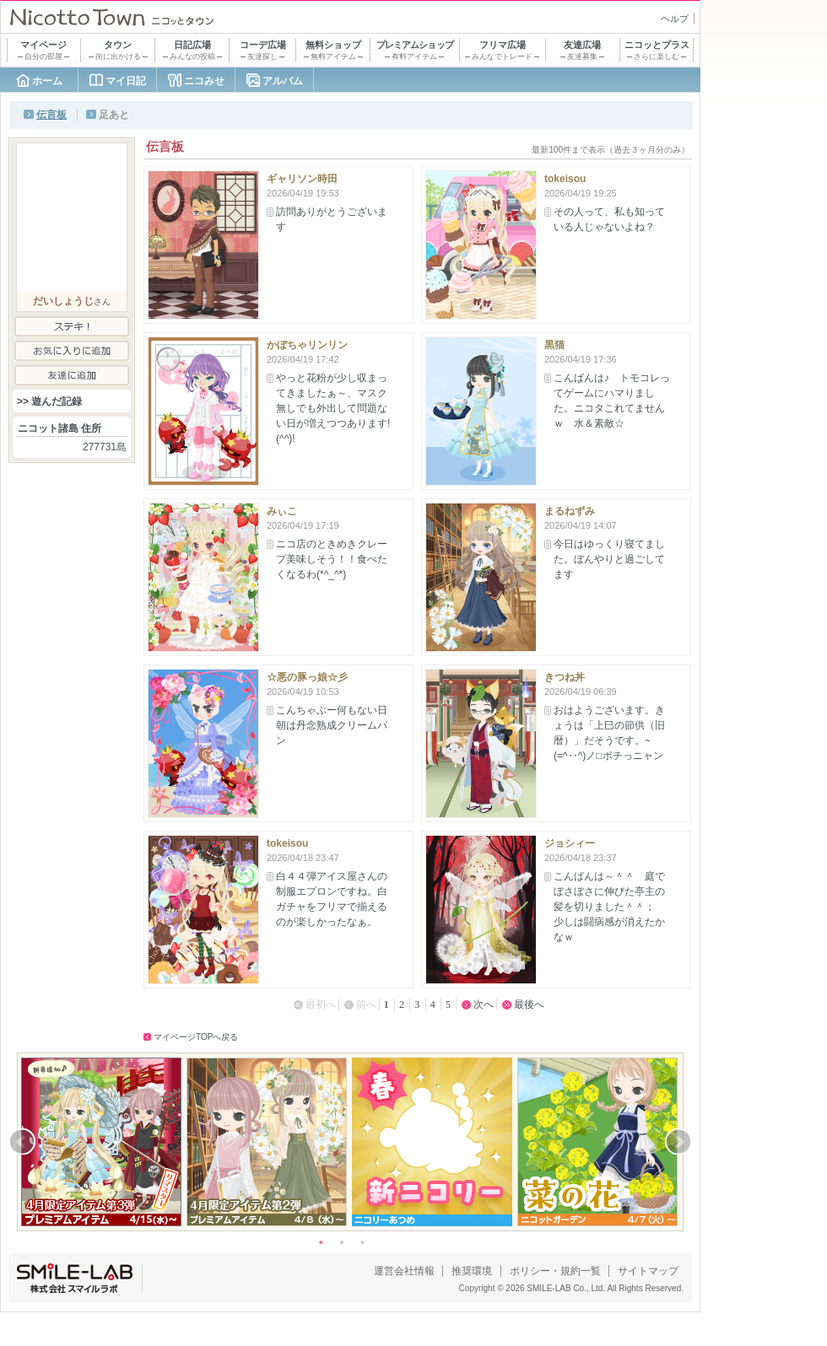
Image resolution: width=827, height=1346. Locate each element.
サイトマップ (648, 1271)
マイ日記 (125, 81)
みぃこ (282, 511)
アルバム (282, 81)
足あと (114, 115)
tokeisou (565, 179)
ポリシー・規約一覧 (555, 1271)
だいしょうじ (63, 301)
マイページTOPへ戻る (196, 1037)
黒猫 (554, 345)
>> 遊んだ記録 (49, 401)
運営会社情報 (404, 1271)
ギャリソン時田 (302, 179)
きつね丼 (564, 677)
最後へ (529, 1004)
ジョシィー (569, 843)
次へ (483, 1004)
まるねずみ (569, 511)
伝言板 (51, 115)
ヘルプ (675, 18)
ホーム (47, 81)
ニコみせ (204, 81)
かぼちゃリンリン (307, 345)
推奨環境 (471, 1271)
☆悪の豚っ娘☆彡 (307, 677)
